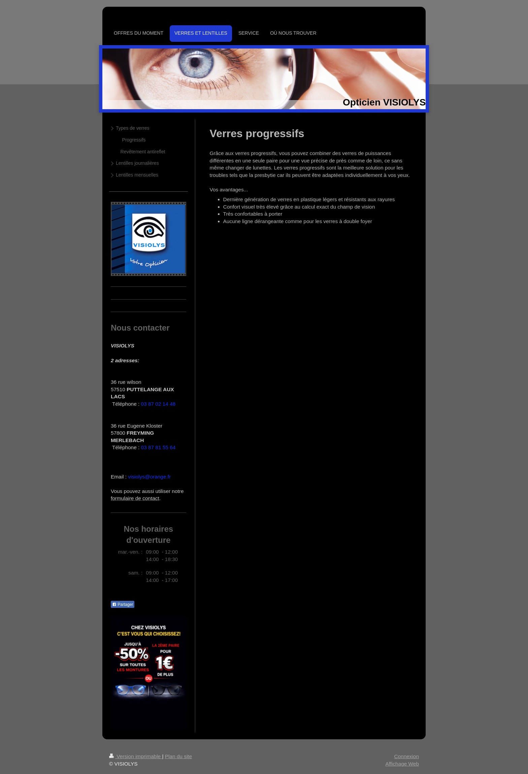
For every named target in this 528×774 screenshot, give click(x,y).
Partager (122, 604)
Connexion (406, 756)
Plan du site (178, 756)
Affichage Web (402, 764)
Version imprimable (135, 756)
